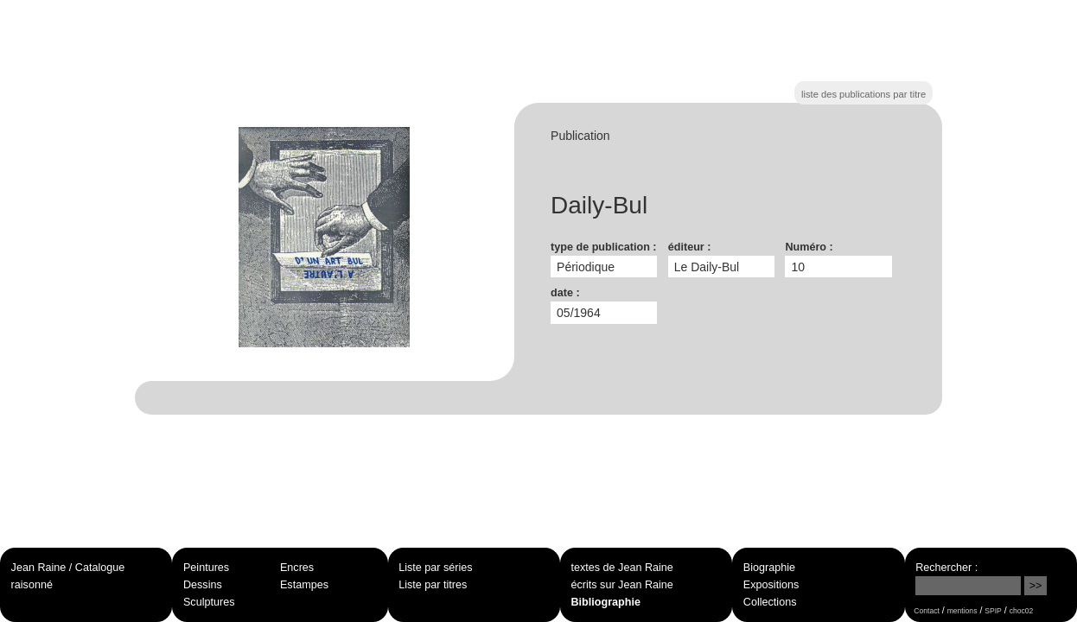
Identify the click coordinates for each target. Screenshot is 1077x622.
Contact (926, 610)
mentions (962, 610)
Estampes (304, 585)
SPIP (993, 610)
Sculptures (209, 602)
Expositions (771, 585)
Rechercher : (946, 568)
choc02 (1022, 610)
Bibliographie (605, 602)
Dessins (202, 585)
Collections (770, 602)
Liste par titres (432, 585)
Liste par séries (435, 568)
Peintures (206, 568)
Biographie (769, 568)
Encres (297, 568)
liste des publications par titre (863, 94)
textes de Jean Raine (622, 568)
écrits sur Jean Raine (622, 585)
